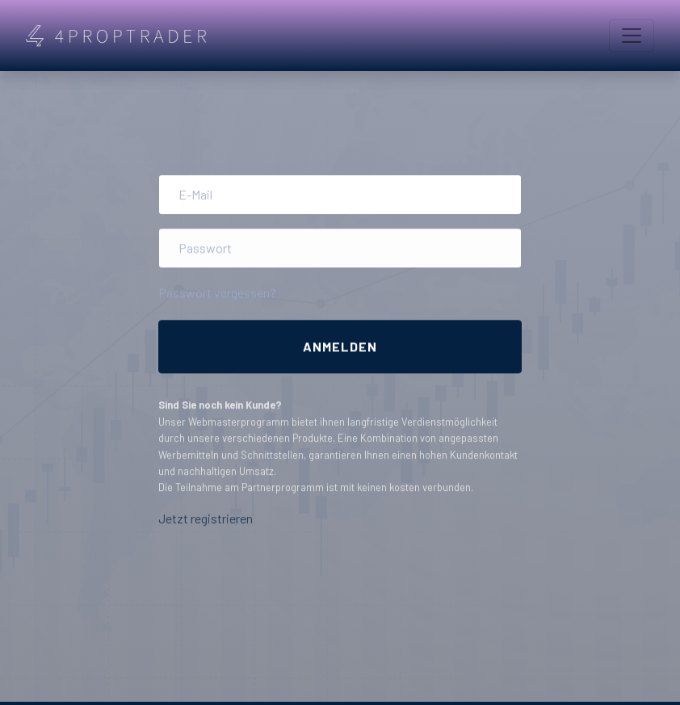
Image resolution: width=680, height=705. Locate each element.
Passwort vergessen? (217, 294)
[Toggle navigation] (631, 35)
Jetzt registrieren (205, 521)
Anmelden (340, 347)
